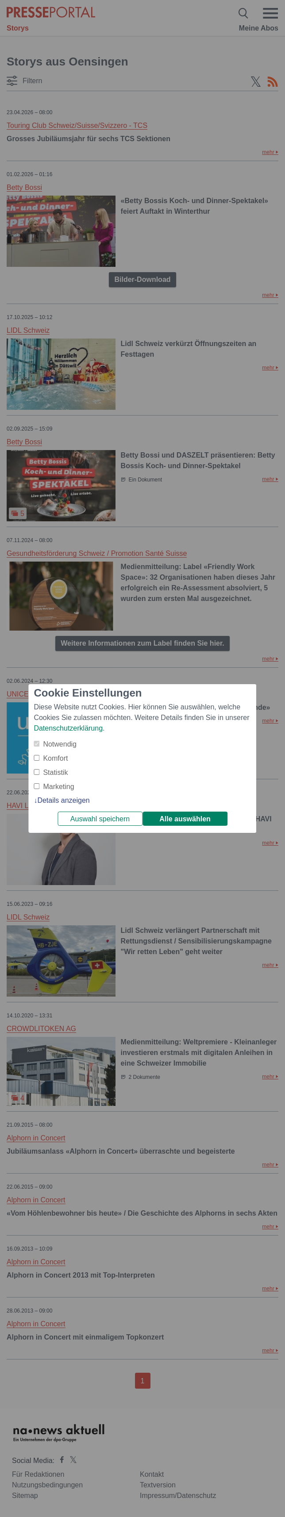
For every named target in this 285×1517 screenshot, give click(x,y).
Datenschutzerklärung (68, 728)
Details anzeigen (63, 800)
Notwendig (60, 744)
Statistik (55, 772)
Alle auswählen (185, 819)
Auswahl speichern (100, 819)
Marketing (58, 786)
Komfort (55, 758)
